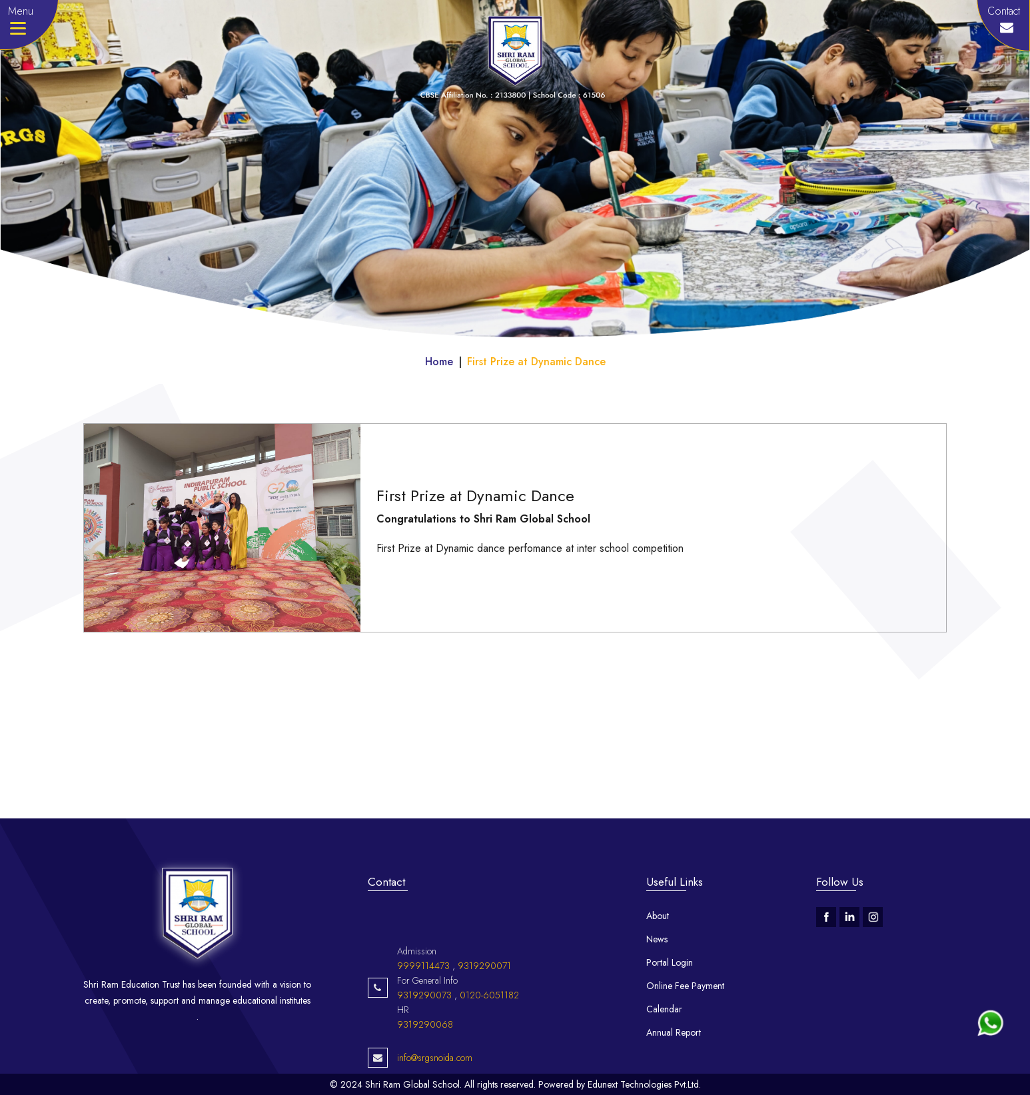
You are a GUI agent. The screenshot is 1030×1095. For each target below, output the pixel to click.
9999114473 (423, 991)
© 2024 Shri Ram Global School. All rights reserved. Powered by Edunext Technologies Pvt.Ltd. (515, 1084)
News (657, 939)
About (657, 915)
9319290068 (425, 1049)
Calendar (664, 1009)
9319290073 (424, 1020)
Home (439, 361)
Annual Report (673, 1032)
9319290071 (484, 991)
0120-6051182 (489, 1020)
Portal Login (669, 962)
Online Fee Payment (685, 985)
